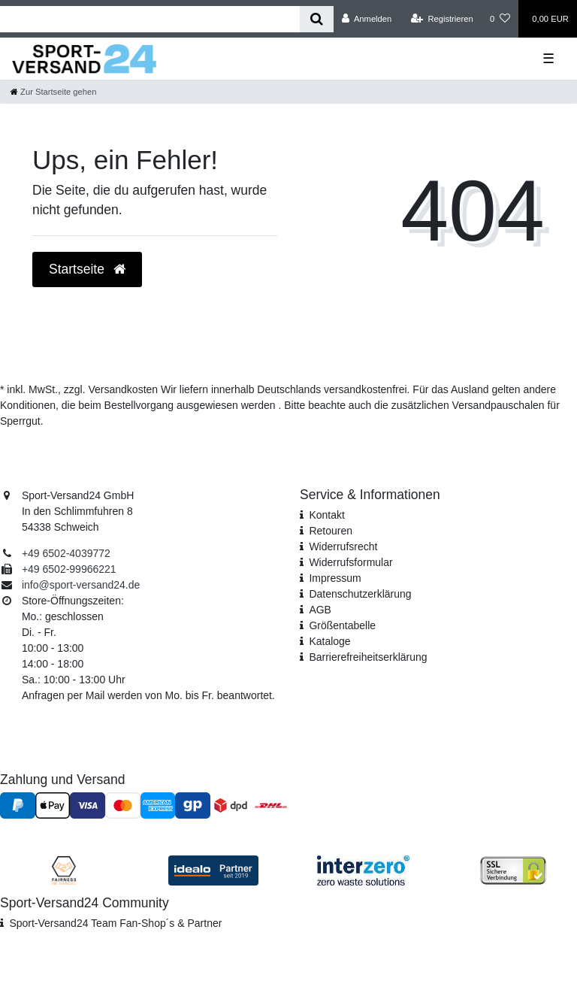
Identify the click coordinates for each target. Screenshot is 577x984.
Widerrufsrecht (343, 546)
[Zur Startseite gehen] (53, 91)
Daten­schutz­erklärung (360, 594)
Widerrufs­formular (350, 562)
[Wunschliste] (500, 19)
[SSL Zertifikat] (513, 869)
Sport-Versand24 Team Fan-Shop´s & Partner (115, 923)
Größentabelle (342, 625)
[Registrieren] (442, 19)
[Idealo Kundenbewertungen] (213, 869)
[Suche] (317, 19)
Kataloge (329, 641)
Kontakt (326, 515)
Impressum (335, 578)
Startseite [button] (87, 269)
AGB (320, 610)
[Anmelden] (367, 19)
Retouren (330, 531)
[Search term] (150, 19)
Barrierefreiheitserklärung (368, 657)
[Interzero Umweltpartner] (363, 869)
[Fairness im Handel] (63, 869)
